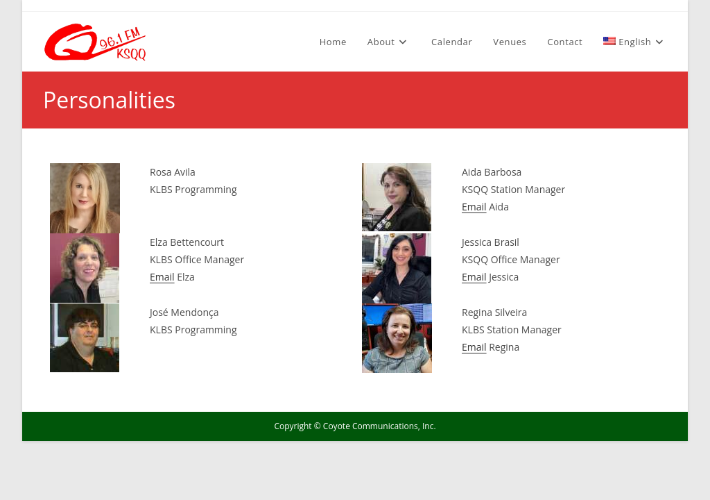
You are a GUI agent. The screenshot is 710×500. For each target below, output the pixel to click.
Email (474, 206)
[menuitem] (635, 42)
